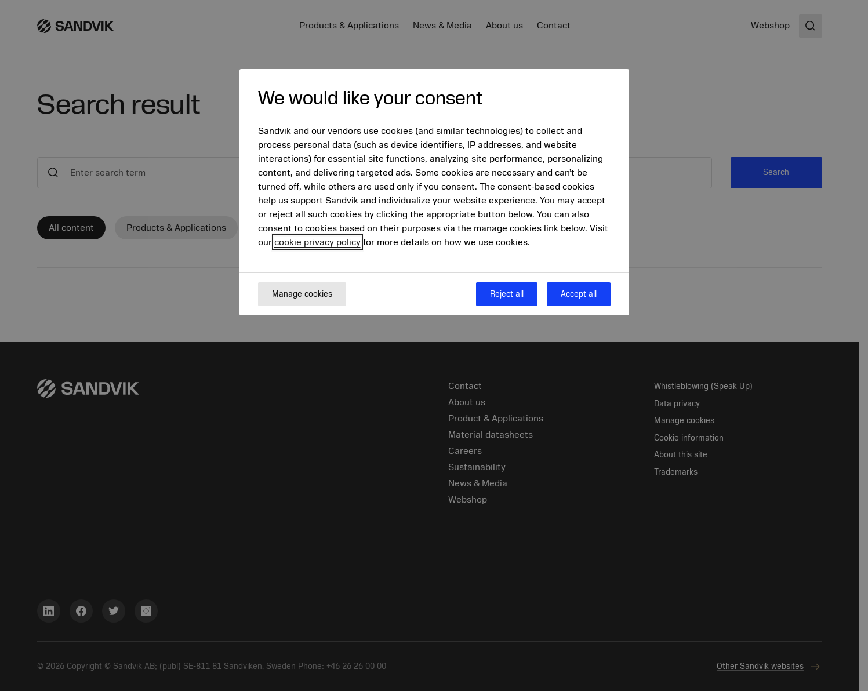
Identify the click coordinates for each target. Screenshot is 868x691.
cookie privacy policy (317, 242)
